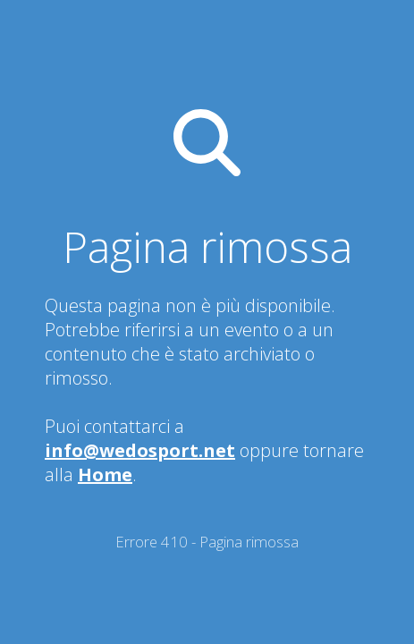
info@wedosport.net (140, 450)
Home (105, 474)
